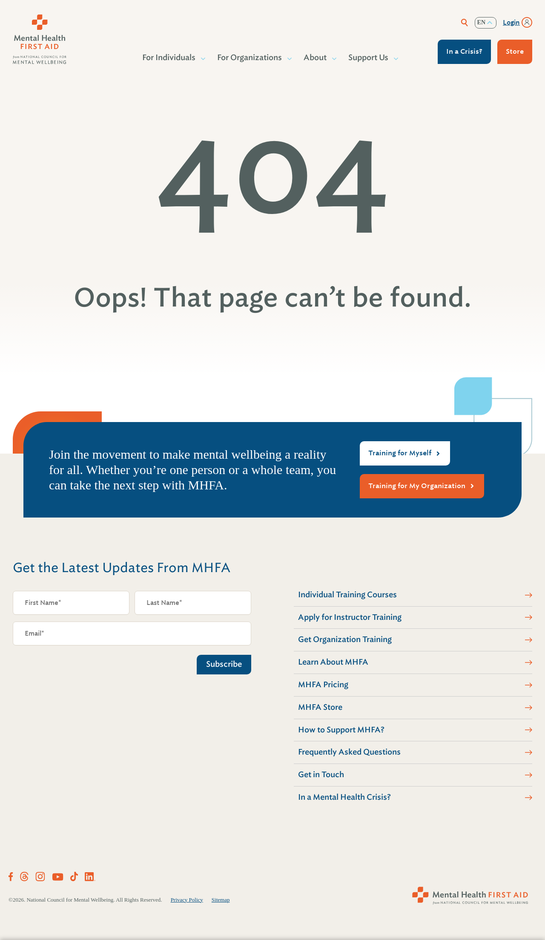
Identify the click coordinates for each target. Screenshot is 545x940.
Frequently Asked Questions (349, 752)
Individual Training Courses (347, 595)
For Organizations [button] (250, 57)
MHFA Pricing (323, 685)
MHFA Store (320, 707)
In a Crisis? (464, 51)
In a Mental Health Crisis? (344, 797)
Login (511, 22)
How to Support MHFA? (341, 730)
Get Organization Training (345, 639)
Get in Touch (321, 774)
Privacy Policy (187, 900)
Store (515, 51)
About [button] (315, 57)
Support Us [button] (368, 57)
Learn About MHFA (333, 662)
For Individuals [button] (169, 57)
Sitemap (221, 900)
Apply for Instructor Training (350, 617)
